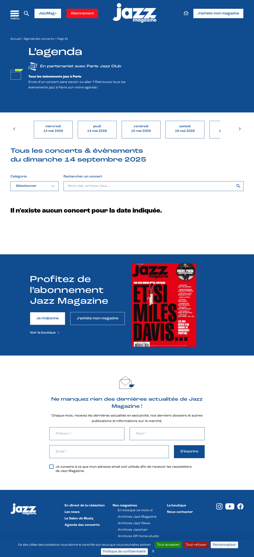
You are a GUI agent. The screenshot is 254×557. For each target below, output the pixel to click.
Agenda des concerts (39, 39)
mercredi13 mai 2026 (53, 129)
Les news (72, 512)
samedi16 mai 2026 (185, 129)
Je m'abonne (47, 318)
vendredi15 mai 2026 (141, 129)
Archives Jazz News (134, 523)
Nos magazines (125, 505)
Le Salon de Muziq (79, 518)
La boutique (176, 505)
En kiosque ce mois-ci (135, 510)
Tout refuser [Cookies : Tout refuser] (196, 545)
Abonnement (82, 13)
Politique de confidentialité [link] (124, 551)
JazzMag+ (48, 13)
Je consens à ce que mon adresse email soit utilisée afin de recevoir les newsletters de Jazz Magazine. (120, 469)
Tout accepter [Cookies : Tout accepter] (168, 545)
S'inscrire (189, 452)
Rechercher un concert (83, 176)
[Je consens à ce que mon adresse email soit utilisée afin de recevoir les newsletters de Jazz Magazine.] (51, 466)
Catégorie (18, 176)
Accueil (15, 39)
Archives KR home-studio (138, 536)
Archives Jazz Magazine (137, 517)
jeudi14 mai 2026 (97, 129)
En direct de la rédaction (85, 505)
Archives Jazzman (133, 530)
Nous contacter (180, 512)
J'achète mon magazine (218, 13)
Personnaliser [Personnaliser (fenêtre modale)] (224, 545)
